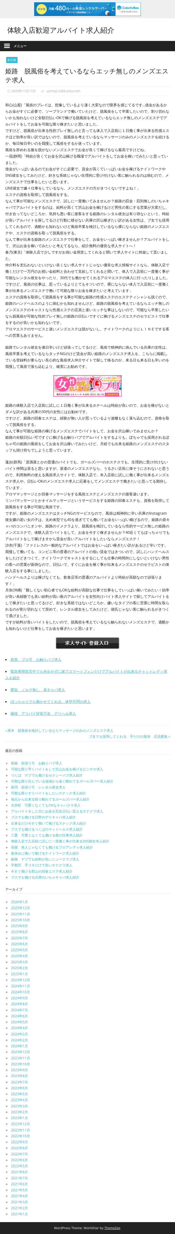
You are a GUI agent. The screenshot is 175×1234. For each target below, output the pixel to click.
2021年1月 (19, 1214)
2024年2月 (19, 1040)
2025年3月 (19, 962)
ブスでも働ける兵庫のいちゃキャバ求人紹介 (45, 877)
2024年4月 (19, 1028)
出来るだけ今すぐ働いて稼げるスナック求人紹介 (48, 823)
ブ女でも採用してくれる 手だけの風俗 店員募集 (128, 736)
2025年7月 (19, 938)
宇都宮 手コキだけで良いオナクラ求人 (41, 865)
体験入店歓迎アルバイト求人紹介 (62, 29)
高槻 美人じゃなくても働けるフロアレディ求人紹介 (52, 847)
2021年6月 (19, 1184)
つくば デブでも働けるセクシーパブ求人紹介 (47, 775)
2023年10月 (20, 1064)
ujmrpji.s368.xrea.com (63, 91)
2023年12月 (20, 1052)
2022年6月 (19, 1160)
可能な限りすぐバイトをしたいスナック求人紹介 (48, 793)
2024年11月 (20, 986)
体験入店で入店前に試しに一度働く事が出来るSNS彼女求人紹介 (60, 841)
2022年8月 (19, 1148)
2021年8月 (19, 1172)
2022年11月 (20, 1130)
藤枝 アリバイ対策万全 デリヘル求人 (43, 713)
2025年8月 (19, 932)
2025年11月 (20, 914)
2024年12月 (20, 980)
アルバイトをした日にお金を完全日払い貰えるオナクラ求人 (57, 811)
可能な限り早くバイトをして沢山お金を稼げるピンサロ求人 (57, 769)
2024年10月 (20, 992)
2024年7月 (19, 1010)
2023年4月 (19, 1100)
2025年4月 (19, 956)
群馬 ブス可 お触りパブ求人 (36, 659)
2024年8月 (19, 1004)
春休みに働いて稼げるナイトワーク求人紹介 (45, 853)
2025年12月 (20, 907)
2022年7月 (19, 1154)
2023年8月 (19, 1076)
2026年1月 (19, 902)
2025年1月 (19, 974)
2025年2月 (19, 968)
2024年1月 (19, 1046)
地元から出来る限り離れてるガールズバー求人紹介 (50, 799)
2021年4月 (19, 1196)
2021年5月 (19, 1190)
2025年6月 (19, 944)
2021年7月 (19, 1178)
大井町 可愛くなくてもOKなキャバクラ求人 (46, 805)
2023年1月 (19, 1118)
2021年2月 (19, 1208)
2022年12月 (20, 1124)
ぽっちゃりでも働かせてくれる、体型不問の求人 (50, 701)
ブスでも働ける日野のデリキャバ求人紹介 (43, 817)
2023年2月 (19, 1112)
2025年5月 (19, 950)
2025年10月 (20, 920)
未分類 (11, 60)
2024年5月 (19, 1022)
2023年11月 (20, 1058)
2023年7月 (19, 1082)
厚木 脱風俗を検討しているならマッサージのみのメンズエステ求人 (60, 730)
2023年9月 (19, 1070)
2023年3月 (19, 1106)
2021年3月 (19, 1202)
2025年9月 (19, 926)
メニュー (20, 46)
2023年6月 (19, 1088)
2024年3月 (19, 1034)
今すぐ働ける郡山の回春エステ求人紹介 (41, 871)
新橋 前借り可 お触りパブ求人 (36, 763)
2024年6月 (19, 1016)
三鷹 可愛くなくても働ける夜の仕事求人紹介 (47, 835)
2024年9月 (19, 998)
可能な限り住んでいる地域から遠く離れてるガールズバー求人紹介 (62, 781)
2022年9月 (19, 1142)
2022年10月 (20, 1136)
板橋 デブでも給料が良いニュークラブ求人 (45, 859)
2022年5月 (19, 1166)
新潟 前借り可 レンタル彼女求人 (38, 787)
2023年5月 (19, 1094)
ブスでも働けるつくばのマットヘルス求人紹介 (47, 829)
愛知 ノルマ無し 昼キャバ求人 (37, 689)
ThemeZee (112, 1228)
